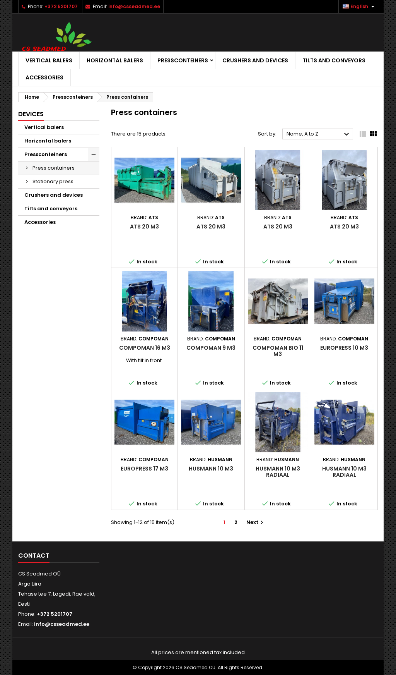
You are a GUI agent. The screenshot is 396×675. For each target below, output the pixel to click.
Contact (34, 555)
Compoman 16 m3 (144, 348)
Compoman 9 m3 (211, 348)
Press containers (53, 168)
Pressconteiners (182, 60)
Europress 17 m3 (144, 468)
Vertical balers (49, 60)
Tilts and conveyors (333, 60)
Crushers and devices (255, 60)
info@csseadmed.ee (134, 6)
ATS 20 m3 (144, 226)
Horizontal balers (115, 60)
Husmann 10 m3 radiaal (278, 472)
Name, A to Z (319, 134)
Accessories (44, 77)
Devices (31, 114)
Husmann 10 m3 (211, 468)
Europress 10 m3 (344, 348)
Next (255, 522)
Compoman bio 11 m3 (278, 351)
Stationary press (52, 181)
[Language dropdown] (359, 6)
